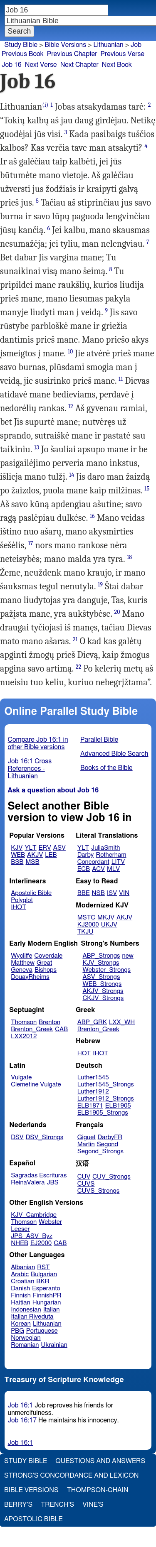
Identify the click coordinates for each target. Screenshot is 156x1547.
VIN (124, 893)
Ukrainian (54, 1345)
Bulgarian (44, 1274)
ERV (45, 848)
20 (117, 611)
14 (71, 474)
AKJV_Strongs (102, 991)
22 (79, 666)
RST (43, 1267)
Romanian (25, 1345)
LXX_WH (122, 1022)
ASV (59, 848)
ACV (98, 869)
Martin (86, 1144)
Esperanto (46, 1288)
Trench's (57, 1504)
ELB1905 (118, 1106)
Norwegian (25, 1338)
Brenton (49, 1022)
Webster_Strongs (106, 970)
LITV (118, 862)
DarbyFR (110, 1137)
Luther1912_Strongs (105, 1099)
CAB (61, 1029)
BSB (17, 862)
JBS (52, 1182)
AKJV (35, 855)
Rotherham (111, 855)
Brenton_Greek (32, 1029)
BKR (42, 1281)
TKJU (85, 932)
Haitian (20, 1302)
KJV (16, 848)
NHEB (19, 1243)
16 (92, 516)
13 (36, 447)
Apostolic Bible (33, 1519)
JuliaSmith (105, 848)
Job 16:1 (20, 1405)
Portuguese (42, 1331)
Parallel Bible (99, 739)
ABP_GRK (92, 1022)
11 (121, 378)
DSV (17, 1137)
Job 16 (12, 64)
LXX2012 (24, 1036)
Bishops (46, 970)
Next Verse (41, 64)
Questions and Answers (100, 1461)
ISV (112, 893)
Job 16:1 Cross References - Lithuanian (30, 769)
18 (129, 557)
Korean (21, 1324)
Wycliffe (21, 956)
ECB (83, 869)
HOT (84, 1053)
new (128, 956)
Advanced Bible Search (114, 753)
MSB (32, 862)
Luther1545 (93, 1077)
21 (75, 639)
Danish (20, 1288)
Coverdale (49, 956)
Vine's (92, 1504)
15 (146, 488)
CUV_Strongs (111, 1177)
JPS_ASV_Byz (31, 1236)
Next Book (117, 64)
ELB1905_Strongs (102, 1113)
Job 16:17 (22, 1420)
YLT (30, 848)
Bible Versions (65, 45)
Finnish (21, 1295)
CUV (84, 1177)
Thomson (24, 1022)
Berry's (18, 1504)
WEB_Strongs (101, 984)
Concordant (93, 862)
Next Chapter (79, 64)
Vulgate (21, 1077)
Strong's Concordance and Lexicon (71, 1475)
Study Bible (21, 45)
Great (44, 963)
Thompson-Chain (98, 1490)
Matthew (23, 963)
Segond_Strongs (100, 1151)
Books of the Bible (106, 768)
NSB (98, 893)
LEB (51, 855)
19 (100, 584)
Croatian (22, 1281)
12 (70, 406)
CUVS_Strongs (98, 1191)
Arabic (20, 1274)
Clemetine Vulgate (36, 1084)
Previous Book (23, 54)
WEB (18, 855)
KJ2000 (88, 925)
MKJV (105, 917)
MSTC (86, 917)
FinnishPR (47, 1295)
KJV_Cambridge (34, 1215)
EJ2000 (41, 1243)
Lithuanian (108, 45)
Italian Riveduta (32, 1317)
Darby (85, 855)
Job (136, 45)
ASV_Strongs (101, 977)
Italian (51, 1310)
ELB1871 (90, 1106)
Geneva (21, 970)
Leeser (20, 1229)
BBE (83, 893)
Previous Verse (122, 54)
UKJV (109, 925)
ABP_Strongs (101, 956)
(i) (45, 104)
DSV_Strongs (45, 1137)
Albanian (23, 1267)
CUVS (86, 1184)
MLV (113, 869)
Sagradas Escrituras (39, 1175)
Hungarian (46, 1302)
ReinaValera (28, 1182)
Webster (50, 1222)
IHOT (18, 907)
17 (30, 543)
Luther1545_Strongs (105, 1084)
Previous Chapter (72, 54)
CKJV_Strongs (103, 998)
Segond (107, 1144)
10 (70, 351)
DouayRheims (30, 977)
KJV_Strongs (100, 963)
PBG (17, 1331)
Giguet (86, 1137)
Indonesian (26, 1310)
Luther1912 (93, 1092)
